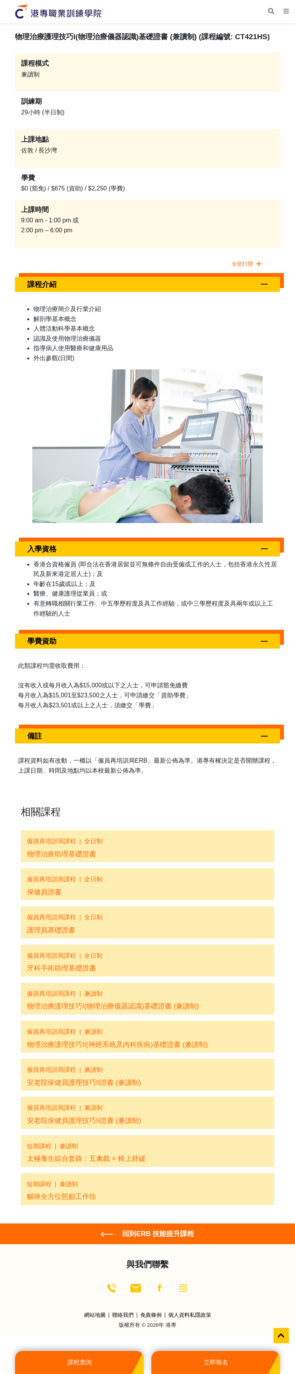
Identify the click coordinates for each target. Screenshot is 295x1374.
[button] (147, 284)
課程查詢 (79, 1362)
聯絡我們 (123, 1315)
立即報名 (216, 1362)
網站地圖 (95, 1315)
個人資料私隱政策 (189, 1315)
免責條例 (151, 1315)
